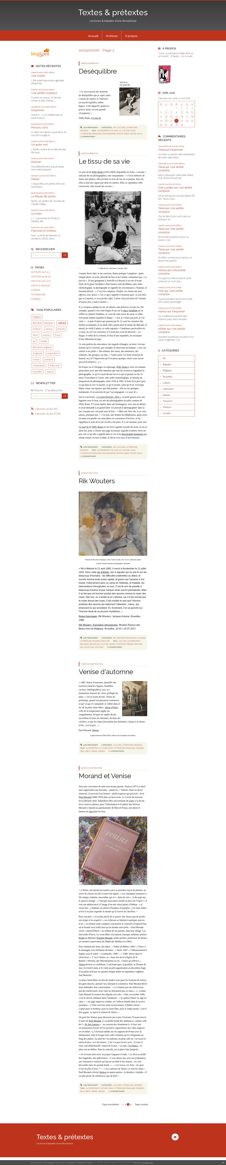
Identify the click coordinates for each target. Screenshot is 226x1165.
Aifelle (162, 328)
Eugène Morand (104, 938)
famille (43, 341)
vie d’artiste (103, 572)
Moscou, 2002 (39, 127)
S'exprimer (37, 110)
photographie (108, 134)
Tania (161, 149)
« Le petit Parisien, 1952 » (108, 397)
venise (94, 751)
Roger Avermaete (88, 616)
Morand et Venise (105, 776)
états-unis (55, 365)
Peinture (105, 641)
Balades (167, 364)
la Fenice (133, 1045)
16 (182, 116)
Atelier (35, 179)
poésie (46, 335)
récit (88, 751)
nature (50, 371)
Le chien (36, 213)
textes (133, 134)
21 (171, 120)
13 (166, 116)
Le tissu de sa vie (104, 161)
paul (82, 751)
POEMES (35, 299)
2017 (120, 641)
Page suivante (141, 1104)
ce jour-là (116, 131)
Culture (121, 128)
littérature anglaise (42, 347)
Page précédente (110, 1104)
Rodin (82, 938)
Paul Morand (85, 797)
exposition (52, 353)
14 (171, 116)
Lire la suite (186, 56)
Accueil (93, 36)
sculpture (89, 647)
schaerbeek (39, 365)
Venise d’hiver (111, 707)
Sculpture (37, 353)
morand (140, 748)
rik (81, 647)
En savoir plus (147, 1162)
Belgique (121, 638)
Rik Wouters (97, 481)
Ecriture (37, 329)
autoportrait (103, 131)
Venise (82, 964)
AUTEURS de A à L (40, 272)
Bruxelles (132, 638)
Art (114, 128)
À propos (131, 36)
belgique (37, 316)
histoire (61, 329)
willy (139, 134)
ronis (126, 134)
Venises (95, 730)
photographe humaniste (132, 434)
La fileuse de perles (43, 196)
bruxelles (37, 371)
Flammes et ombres (43, 230)
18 (192, 116)
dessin (112, 644)
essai (133, 131)
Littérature (131, 128)
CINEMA (35, 290)
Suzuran (36, 161)
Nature (166, 395)
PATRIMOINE (38, 294)
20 (166, 120)
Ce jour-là (96, 118)
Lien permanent (89, 128)
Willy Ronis (97, 172)
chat (91, 811)
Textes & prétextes (113, 12)
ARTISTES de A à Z (41, 281)
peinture (48, 359)
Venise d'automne (106, 672)
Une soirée (38, 75)
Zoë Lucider (165, 187)
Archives (112, 36)
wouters (99, 647)
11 (192, 112)
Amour (49, 329)
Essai (57, 335)
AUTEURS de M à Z (41, 276)
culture (62, 323)
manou (162, 270)
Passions (84, 131)
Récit (35, 335)
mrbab (130, 644)
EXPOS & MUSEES (40, 285)
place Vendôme (130, 310)
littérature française (43, 323)
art (34, 341)
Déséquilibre (98, 71)
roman (36, 359)
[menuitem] (93, 36)
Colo (161, 290)
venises (101, 751)
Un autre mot (39, 144)
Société (166, 413)
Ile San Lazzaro (92, 1024)
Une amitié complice (44, 92)
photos (119, 134)
